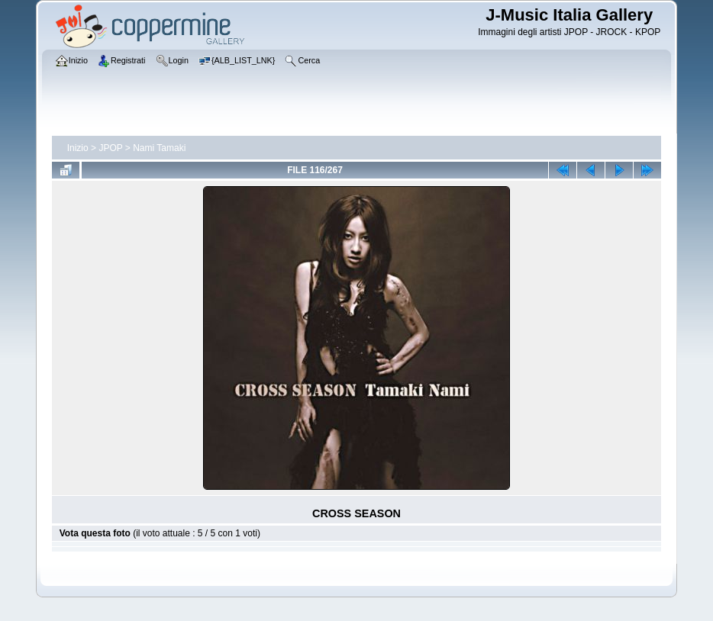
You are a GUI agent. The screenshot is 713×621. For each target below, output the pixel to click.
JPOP (110, 148)
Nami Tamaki (159, 148)
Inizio (78, 148)
